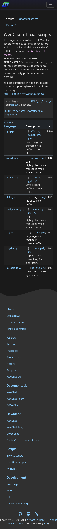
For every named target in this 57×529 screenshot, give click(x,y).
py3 (30, 138)
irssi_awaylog (15, 209)
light (45, 523)
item (36, 248)
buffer (32, 131)
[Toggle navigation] (50, 5)
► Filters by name (15, 111)
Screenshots (14, 357)
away (37, 158)
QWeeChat (13, 405)
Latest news (13, 315)
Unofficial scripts (28, 19)
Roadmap (12, 484)
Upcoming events (17, 322)
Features (12, 344)
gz (38, 101)
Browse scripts (15, 455)
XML (33, 101)
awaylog (12, 158)
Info (9, 497)
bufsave (12, 177)
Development (16, 477)
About (11, 338)
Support (11, 370)
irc (31, 158)
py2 (39, 134)
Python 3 (11, 25)
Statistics (12, 490)
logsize (11, 248)
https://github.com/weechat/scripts (24, 93)
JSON (44, 101)
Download (14, 414)
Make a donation (16, 328)
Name (8, 122)
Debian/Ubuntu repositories (23, 440)
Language (10, 126)
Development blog (17, 503)
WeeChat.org (14, 376)
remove (14, 104)
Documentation (18, 385)
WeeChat (12, 392)
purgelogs (13, 267)
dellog (11, 197)
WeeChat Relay (15, 398)
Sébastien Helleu (36, 520)
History (11, 363)
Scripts (10, 19)
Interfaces (12, 350)
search (32, 134)
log (38, 131)
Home (11, 309)
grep (10, 131)
